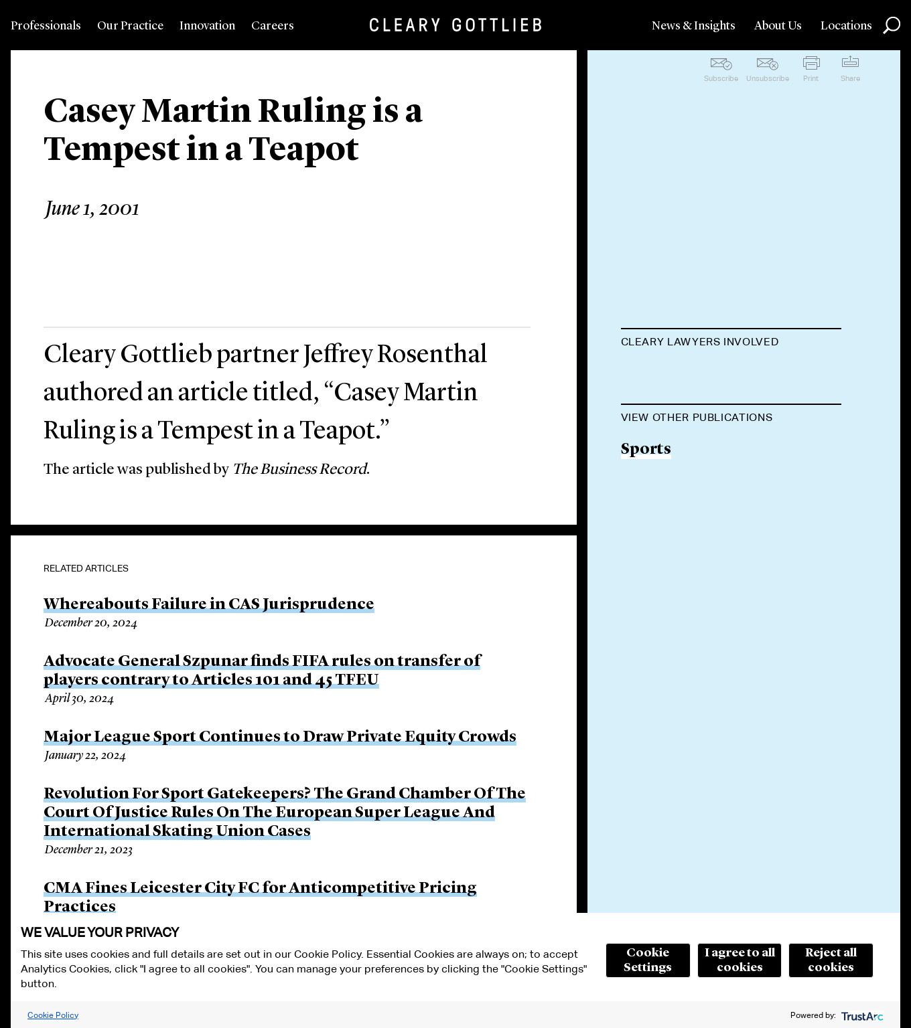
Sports (646, 517)
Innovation (207, 26)
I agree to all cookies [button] (740, 960)
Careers (272, 26)
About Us (778, 26)
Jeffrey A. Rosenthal (694, 375)
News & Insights (693, 26)
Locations (846, 26)
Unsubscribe (767, 78)
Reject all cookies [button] (831, 960)
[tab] (731, 343)
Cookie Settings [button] (648, 960)
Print (811, 78)
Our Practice (130, 26)
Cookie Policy (52, 1015)
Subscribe (721, 78)
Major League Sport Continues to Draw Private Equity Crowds (280, 738)
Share (850, 78)
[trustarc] (861, 1015)
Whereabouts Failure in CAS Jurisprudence (209, 605)
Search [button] (891, 25)
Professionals (46, 26)
